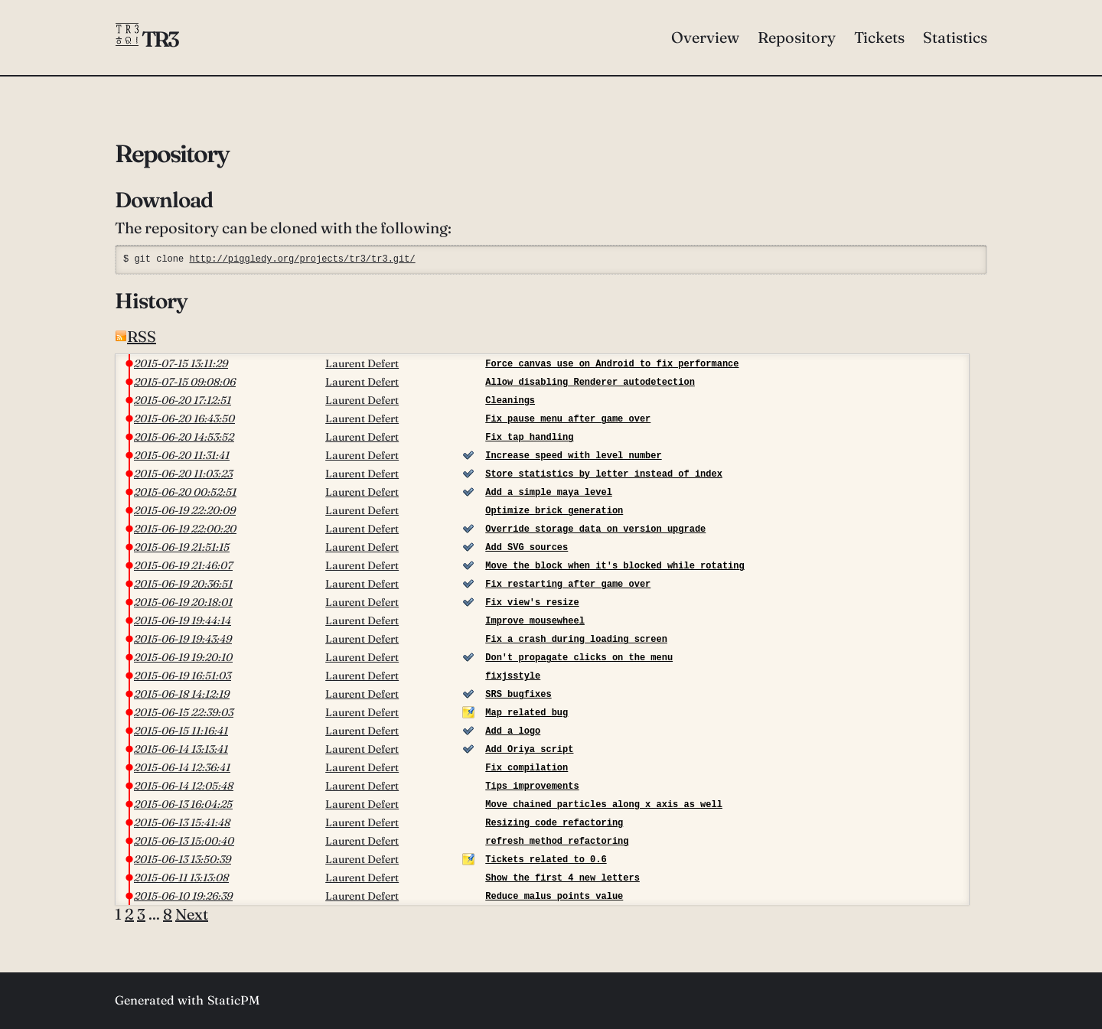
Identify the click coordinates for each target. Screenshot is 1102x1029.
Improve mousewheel (535, 620)
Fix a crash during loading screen (576, 639)
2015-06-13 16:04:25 (183, 804)
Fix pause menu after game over (567, 418)
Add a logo (512, 731)
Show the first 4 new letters (562, 877)
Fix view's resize (532, 602)
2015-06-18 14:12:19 (182, 694)
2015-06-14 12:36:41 (182, 767)
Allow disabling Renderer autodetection (590, 382)
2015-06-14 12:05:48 (183, 786)
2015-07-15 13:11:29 (181, 363)
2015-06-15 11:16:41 (181, 731)
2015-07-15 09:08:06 (185, 382)
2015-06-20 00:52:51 (185, 492)
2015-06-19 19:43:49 (183, 639)
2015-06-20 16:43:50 (184, 418)
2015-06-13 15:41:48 (182, 822)
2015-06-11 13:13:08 (181, 877)
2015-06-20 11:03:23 (183, 473)
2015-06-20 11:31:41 (182, 455)
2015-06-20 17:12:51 (182, 400)
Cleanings (510, 400)
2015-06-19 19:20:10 (183, 657)
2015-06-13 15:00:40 (184, 841)
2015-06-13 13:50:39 (182, 859)
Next (191, 913)
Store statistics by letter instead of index (603, 473)
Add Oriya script (529, 749)
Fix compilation (526, 767)
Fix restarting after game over (567, 584)
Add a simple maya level (548, 492)
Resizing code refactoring (554, 822)
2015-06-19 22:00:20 (185, 529)
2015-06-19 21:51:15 (182, 547)
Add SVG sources (526, 547)
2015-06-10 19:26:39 (183, 896)
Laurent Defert (362, 363)
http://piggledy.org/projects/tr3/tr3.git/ (302, 258)
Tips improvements (532, 786)
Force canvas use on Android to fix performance (611, 363)
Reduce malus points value (554, 896)
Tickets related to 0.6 (545, 859)
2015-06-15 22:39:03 (183, 712)
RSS (135, 336)
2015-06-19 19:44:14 (182, 620)
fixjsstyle (512, 675)
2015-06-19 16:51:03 (182, 675)
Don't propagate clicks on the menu (579, 657)
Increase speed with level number (573, 455)
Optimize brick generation (554, 510)
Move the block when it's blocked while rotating (614, 565)
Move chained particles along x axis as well (603, 804)
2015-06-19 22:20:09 (185, 510)
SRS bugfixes (518, 694)
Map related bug (526, 712)
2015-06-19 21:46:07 (183, 565)
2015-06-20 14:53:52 (184, 437)
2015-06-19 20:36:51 (183, 584)
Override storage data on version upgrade (595, 529)
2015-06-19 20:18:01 (183, 602)
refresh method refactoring (556, 841)
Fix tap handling (529, 437)
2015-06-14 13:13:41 (181, 749)
